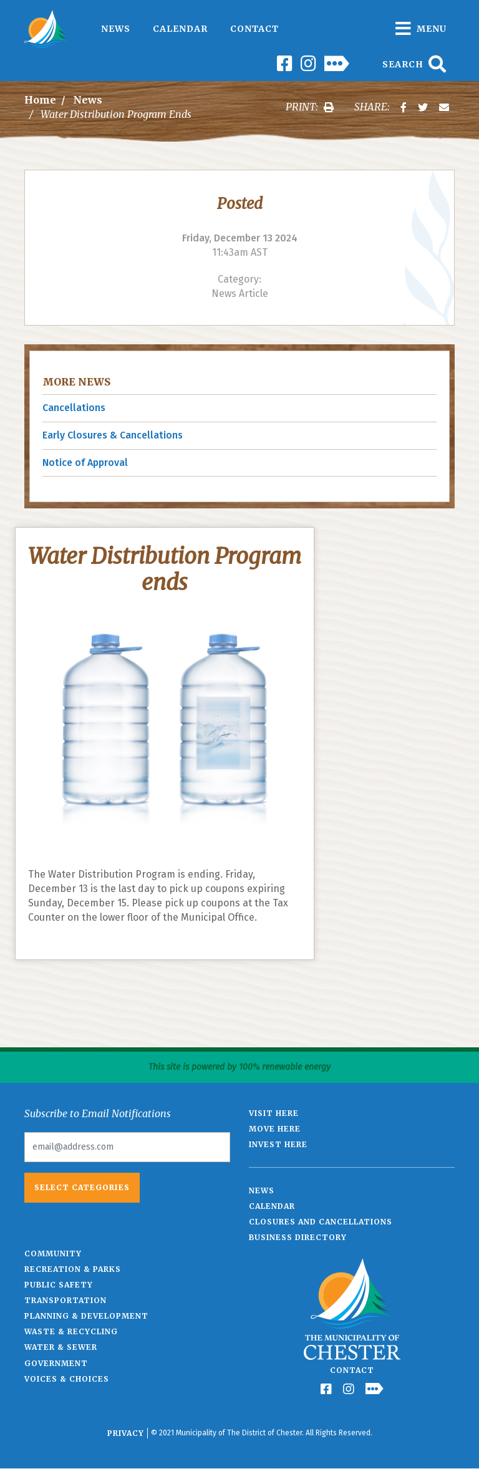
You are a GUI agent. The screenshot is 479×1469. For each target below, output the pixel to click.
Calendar (180, 28)
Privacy (125, 1433)
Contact (254, 28)
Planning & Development (86, 1316)
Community (53, 1253)
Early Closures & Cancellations (112, 435)
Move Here (275, 1128)
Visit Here (274, 1113)
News (115, 28)
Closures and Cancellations (320, 1221)
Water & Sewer (60, 1347)
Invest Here (278, 1144)
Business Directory (298, 1237)
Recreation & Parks (72, 1269)
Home (40, 100)
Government (56, 1363)
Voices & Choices (66, 1379)
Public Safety (58, 1284)
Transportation (65, 1300)
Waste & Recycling (71, 1331)
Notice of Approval (85, 462)
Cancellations (73, 408)
